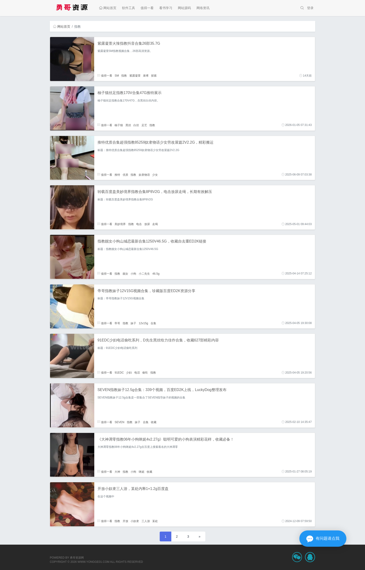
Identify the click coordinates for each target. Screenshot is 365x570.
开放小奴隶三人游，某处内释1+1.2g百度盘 (133, 489)
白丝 (136, 125)
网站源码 (184, 8)
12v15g (143, 323)
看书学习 (165, 8)
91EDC (119, 372)
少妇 (129, 372)
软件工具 (128, 8)
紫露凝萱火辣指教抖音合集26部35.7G (129, 43)
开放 (125, 521)
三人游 (146, 521)
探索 (154, 75)
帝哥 (117, 323)
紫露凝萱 (135, 75)
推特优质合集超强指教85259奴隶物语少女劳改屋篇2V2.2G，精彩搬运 (156, 142)
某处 (155, 521)
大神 (117, 471)
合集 (153, 323)
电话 (137, 372)
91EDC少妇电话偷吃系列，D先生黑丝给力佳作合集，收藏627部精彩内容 (158, 340)
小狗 (133, 273)
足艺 (144, 125)
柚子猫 (119, 125)
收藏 (153, 422)
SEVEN (119, 422)
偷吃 (145, 372)
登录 (310, 8)
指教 (124, 75)
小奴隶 (135, 521)
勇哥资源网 (77, 557)
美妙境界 (120, 224)
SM (117, 75)
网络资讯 (203, 8)
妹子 (133, 323)
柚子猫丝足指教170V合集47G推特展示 (130, 93)
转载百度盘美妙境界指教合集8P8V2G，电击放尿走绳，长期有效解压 (155, 192)
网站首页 (107, 8)
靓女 (125, 273)
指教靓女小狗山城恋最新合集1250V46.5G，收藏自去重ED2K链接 (152, 241)
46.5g (155, 273)
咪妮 (141, 471)
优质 (125, 174)
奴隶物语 (144, 174)
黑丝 (128, 125)
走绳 (155, 224)
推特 (117, 174)
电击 (139, 224)
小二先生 (144, 273)
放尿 (147, 224)
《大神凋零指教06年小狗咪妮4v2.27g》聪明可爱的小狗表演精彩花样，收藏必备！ (166, 439)
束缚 (146, 75)
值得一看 (147, 8)
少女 (155, 174)
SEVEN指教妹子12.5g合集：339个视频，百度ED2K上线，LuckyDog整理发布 (162, 390)
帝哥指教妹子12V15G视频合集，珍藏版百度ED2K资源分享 (147, 291)
